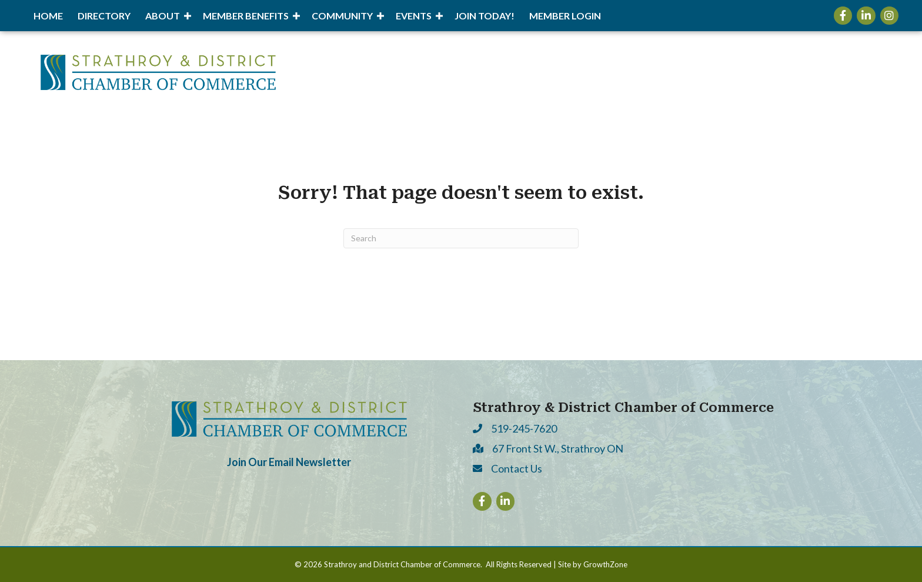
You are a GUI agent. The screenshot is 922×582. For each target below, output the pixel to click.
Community (342, 15)
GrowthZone (605, 564)
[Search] (461, 238)
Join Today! (485, 15)
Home (48, 15)
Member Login (565, 15)
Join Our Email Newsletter (289, 461)
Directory (104, 15)
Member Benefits (246, 15)
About (162, 15)
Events (414, 15)
